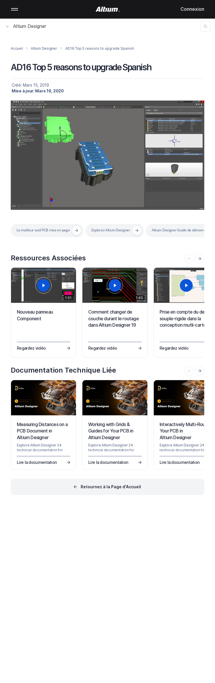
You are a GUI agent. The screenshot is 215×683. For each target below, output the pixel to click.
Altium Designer (26, 26)
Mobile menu (14, 9)
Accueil (17, 48)
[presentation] (199, 258)
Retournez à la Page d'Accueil (111, 486)
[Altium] (107, 9)
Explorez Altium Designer (110, 230)
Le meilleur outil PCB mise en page (43, 230)
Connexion (192, 9)
